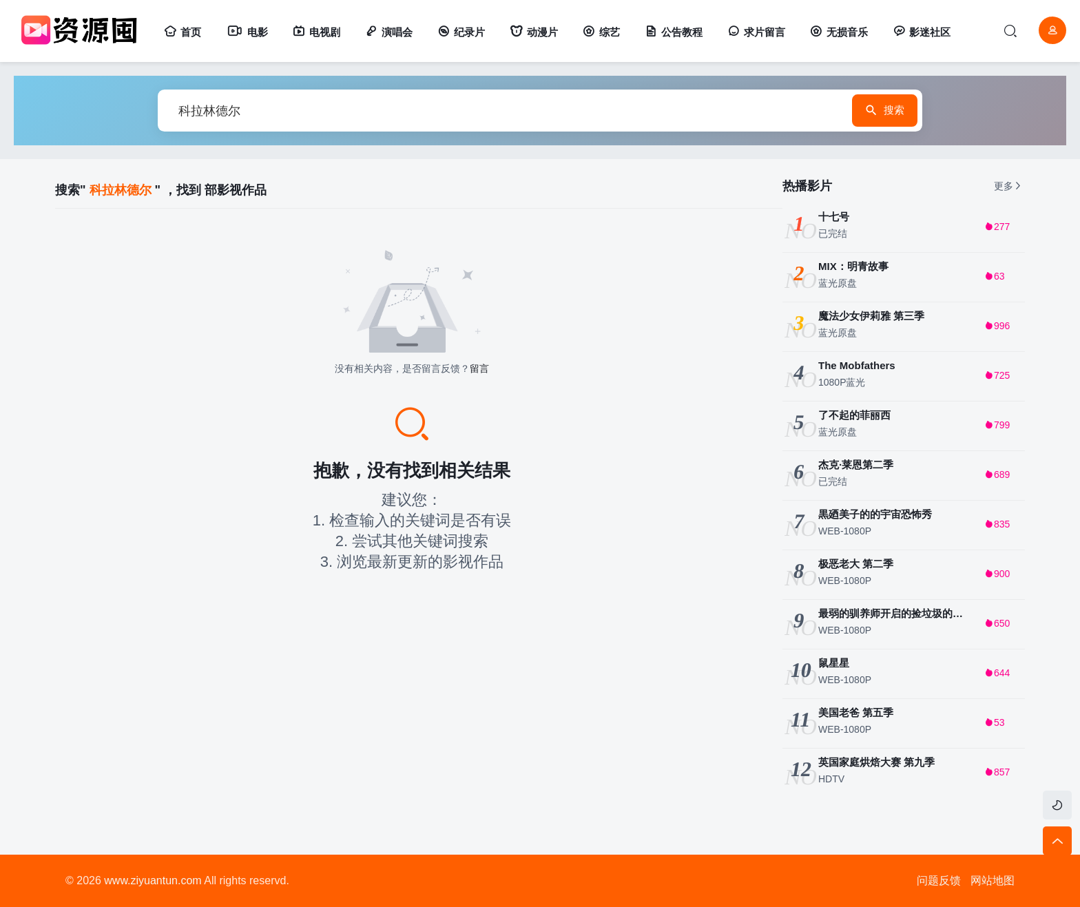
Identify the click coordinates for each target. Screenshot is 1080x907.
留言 (479, 368)
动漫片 (534, 32)
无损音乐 (839, 32)
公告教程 (674, 32)
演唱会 (389, 32)
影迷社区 (922, 32)
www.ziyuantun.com (152, 880)
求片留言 (756, 32)
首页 (182, 32)
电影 (247, 32)
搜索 (859, 111)
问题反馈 (939, 880)
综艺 (601, 32)
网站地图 (992, 880)
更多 (1008, 185)
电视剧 (316, 32)
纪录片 (461, 32)
